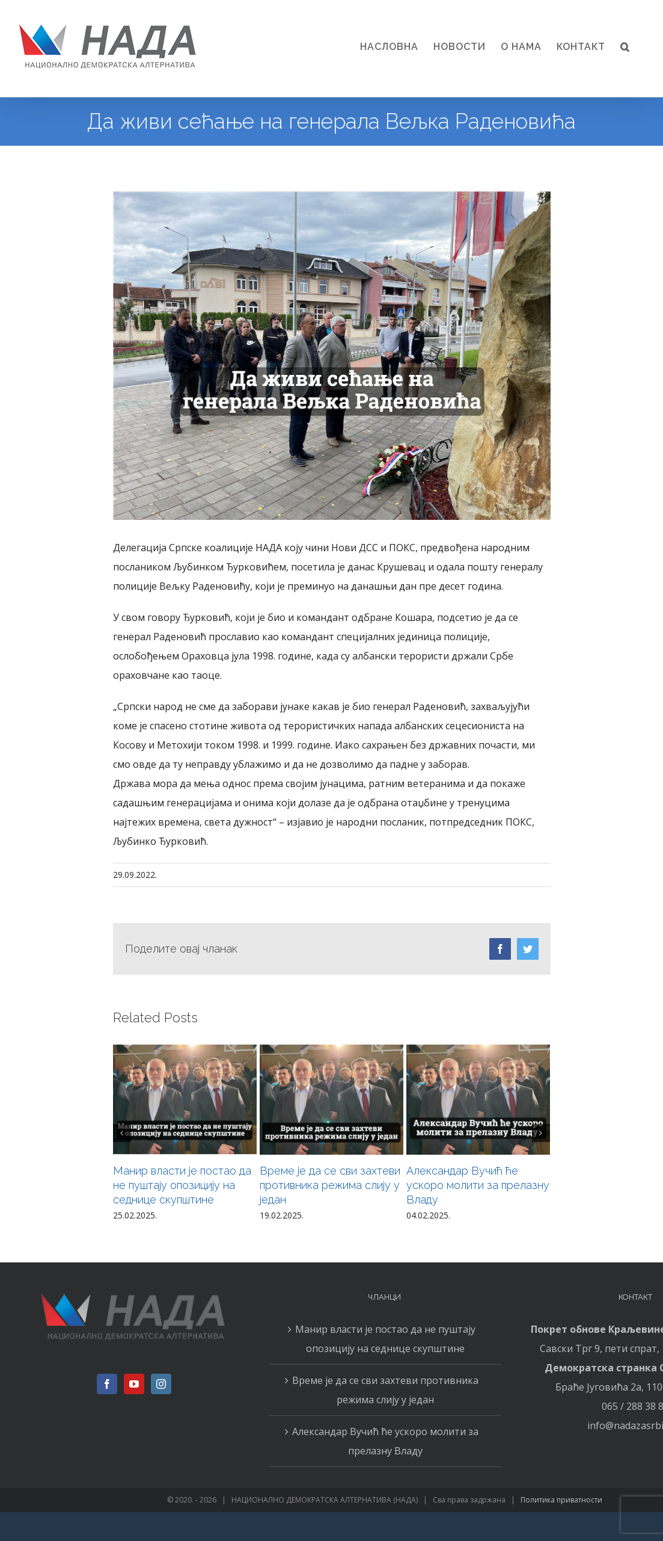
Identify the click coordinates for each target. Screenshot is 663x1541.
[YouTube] (134, 1384)
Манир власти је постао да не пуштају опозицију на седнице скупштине (182, 1185)
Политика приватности (561, 1500)
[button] (625, 47)
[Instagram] (161, 1384)
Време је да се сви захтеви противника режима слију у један (330, 1185)
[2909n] (332, 355)
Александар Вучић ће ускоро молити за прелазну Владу (477, 1185)
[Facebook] (107, 1384)
